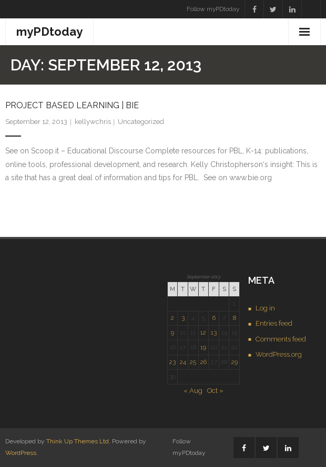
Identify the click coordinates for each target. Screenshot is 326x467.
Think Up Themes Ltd (77, 441)
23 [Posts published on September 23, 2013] (172, 362)
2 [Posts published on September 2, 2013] (172, 317)
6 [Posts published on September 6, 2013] (214, 317)
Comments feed (281, 339)
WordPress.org (279, 354)
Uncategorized (141, 122)
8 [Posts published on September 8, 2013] (234, 317)
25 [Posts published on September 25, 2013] (193, 362)
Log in (265, 308)
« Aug (193, 391)
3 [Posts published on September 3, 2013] (183, 317)
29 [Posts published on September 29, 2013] (234, 362)
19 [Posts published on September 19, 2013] (203, 347)
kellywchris (93, 122)
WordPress (20, 452)
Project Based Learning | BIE (72, 105)
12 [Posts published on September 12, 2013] (203, 332)
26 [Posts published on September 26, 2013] (203, 362)
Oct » (215, 391)
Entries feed (274, 323)
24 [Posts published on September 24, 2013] (183, 362)
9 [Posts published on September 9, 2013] (172, 332)
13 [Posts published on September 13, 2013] (214, 332)
